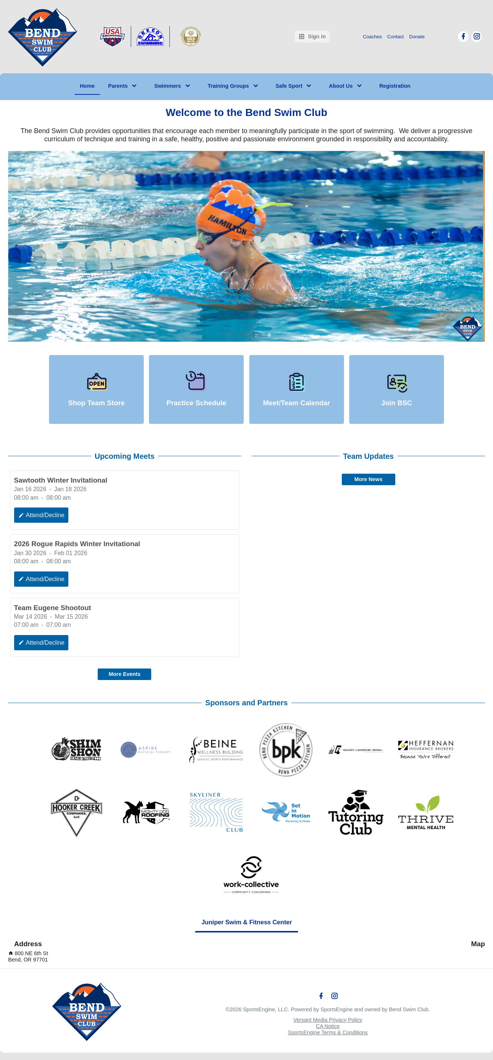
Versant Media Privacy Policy (327, 1020)
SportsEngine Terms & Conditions (328, 1032)
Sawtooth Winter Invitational (60, 480)
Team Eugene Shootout (52, 608)
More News (368, 479)
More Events (125, 674)
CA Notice (328, 1026)
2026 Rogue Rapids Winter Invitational (77, 544)
